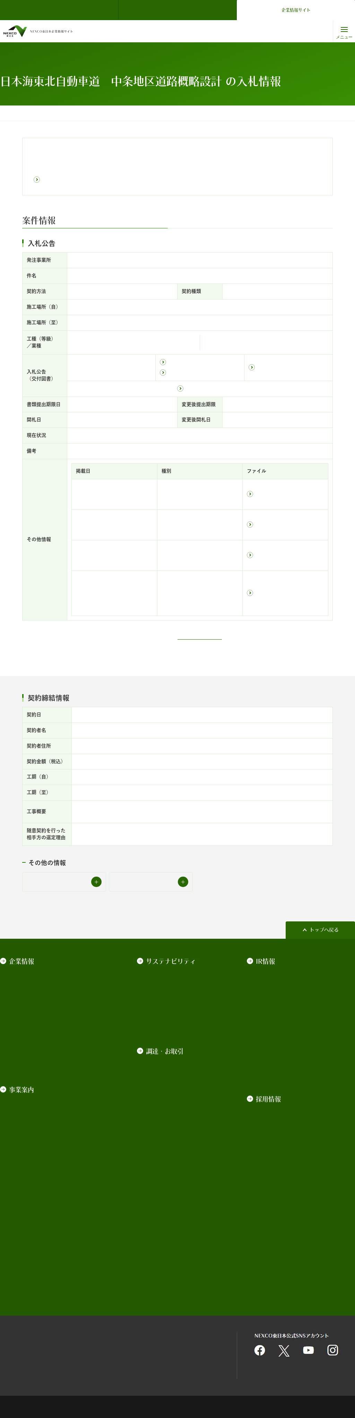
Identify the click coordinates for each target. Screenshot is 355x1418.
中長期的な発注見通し (170, 1138)
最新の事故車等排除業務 (172, 1230)
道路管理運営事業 (27, 1097)
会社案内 (18, 982)
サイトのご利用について (26, 1329)
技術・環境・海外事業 (32, 1138)
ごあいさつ (20, 972)
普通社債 (265, 1012)
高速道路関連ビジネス (32, 1127)
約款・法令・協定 (27, 1022)
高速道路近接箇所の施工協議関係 (175, 1281)
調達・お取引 (67, 113)
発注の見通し (160, 1127)
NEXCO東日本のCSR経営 (173, 982)
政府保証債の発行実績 (280, 1002)
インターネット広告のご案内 (175, 1244)
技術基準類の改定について (175, 1087)
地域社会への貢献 (165, 992)
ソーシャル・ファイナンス (285, 1042)
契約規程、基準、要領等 (172, 1060)
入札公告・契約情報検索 (112, 113)
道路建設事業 (22, 1107)
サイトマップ (14, 1348)
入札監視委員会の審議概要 (175, 1202)
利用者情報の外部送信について (192, 1348)
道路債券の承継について (282, 1063)
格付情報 (265, 1022)
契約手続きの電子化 (167, 1175)
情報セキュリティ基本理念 (108, 1348)
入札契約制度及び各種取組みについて (175, 1074)
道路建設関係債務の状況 (282, 1052)
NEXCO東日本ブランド (33, 992)
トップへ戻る (324, 929)
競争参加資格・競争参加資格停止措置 (175, 1189)
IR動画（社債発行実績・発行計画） (294, 1073)
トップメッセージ (165, 972)
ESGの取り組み (163, 1002)
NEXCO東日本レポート (171, 1022)
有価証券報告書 (272, 992)
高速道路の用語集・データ (37, 1148)
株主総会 (265, 982)
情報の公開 (20, 1042)
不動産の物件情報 (165, 1257)
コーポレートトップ (26, 113)
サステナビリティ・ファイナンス (292, 1032)
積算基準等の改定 (165, 1097)
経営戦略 (18, 1002)
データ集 (155, 1012)
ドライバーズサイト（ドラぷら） (177, 10)
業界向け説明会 (163, 1107)
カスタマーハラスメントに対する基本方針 (52, 1056)
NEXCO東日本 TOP (61, 10)
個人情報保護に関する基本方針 (192, 1329)
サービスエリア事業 (30, 1117)
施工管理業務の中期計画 (172, 1117)
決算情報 (265, 972)
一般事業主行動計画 (30, 1032)
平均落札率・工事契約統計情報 (175, 1216)
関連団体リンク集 (98, 1329)
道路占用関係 (160, 1267)
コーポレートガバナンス (35, 1012)
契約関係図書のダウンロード (175, 1162)
